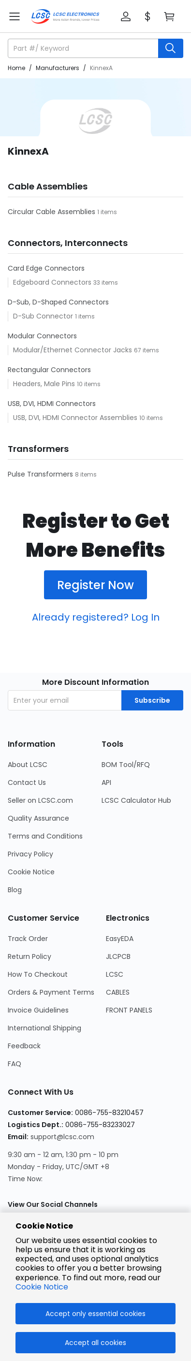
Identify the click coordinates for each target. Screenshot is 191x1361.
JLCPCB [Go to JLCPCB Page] (118, 956)
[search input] (84, 48)
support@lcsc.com (62, 1137)
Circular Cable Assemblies (52, 212)
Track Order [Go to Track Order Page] (28, 938)
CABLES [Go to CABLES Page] (118, 992)
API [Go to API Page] (106, 782)
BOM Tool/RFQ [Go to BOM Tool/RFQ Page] (126, 764)
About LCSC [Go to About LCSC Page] (27, 764)
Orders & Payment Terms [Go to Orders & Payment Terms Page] (51, 992)
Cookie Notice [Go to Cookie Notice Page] (31, 872)
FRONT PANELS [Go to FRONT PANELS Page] (129, 1010)
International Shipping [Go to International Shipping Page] (44, 1028)
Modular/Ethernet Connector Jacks (73, 350)
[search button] (170, 48)
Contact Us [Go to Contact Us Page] (27, 782)
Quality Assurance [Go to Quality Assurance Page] (38, 818)
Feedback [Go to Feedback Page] (24, 1046)
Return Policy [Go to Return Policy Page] (29, 956)
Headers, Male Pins (45, 384)
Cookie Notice (41, 1286)
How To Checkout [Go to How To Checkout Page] (38, 974)
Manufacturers (57, 68)
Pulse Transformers (41, 474)
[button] (126, 16)
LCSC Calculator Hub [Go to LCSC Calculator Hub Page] (136, 800)
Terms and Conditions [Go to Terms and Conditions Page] (45, 836)
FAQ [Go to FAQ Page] (14, 1064)
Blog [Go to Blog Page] (15, 890)
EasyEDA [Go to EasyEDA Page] (119, 938)
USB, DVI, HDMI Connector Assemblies (76, 417)
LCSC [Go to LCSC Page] (114, 974)
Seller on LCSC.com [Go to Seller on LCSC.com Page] (40, 800)
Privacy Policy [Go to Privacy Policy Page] (30, 854)
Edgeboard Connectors (53, 282)
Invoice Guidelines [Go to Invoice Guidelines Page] (38, 1010)
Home (16, 68)
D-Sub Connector (44, 316)
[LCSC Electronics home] (65, 16)
